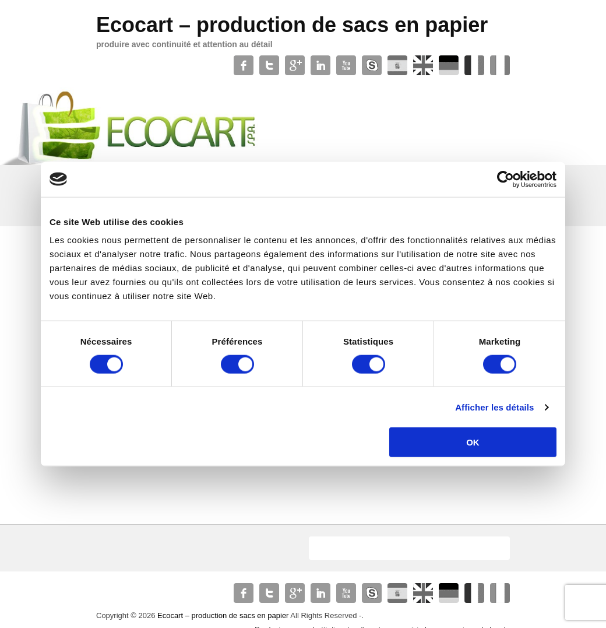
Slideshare (423, 65)
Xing (500, 65)
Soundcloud (449, 65)
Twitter (269, 65)
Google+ (295, 65)
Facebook (243, 65)
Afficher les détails (494, 407)
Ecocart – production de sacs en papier (292, 25)
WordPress (397, 65)
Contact (474, 65)
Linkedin (320, 65)
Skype (372, 65)
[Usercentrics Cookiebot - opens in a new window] (505, 179)
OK (473, 442)
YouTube (346, 65)
